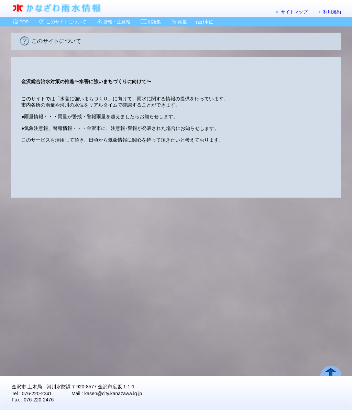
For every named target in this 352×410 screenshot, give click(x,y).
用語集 (154, 21)
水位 (208, 21)
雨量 (182, 21)
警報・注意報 (116, 21)
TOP (24, 21)
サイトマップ (294, 11)
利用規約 (332, 11)
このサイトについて (66, 21)
